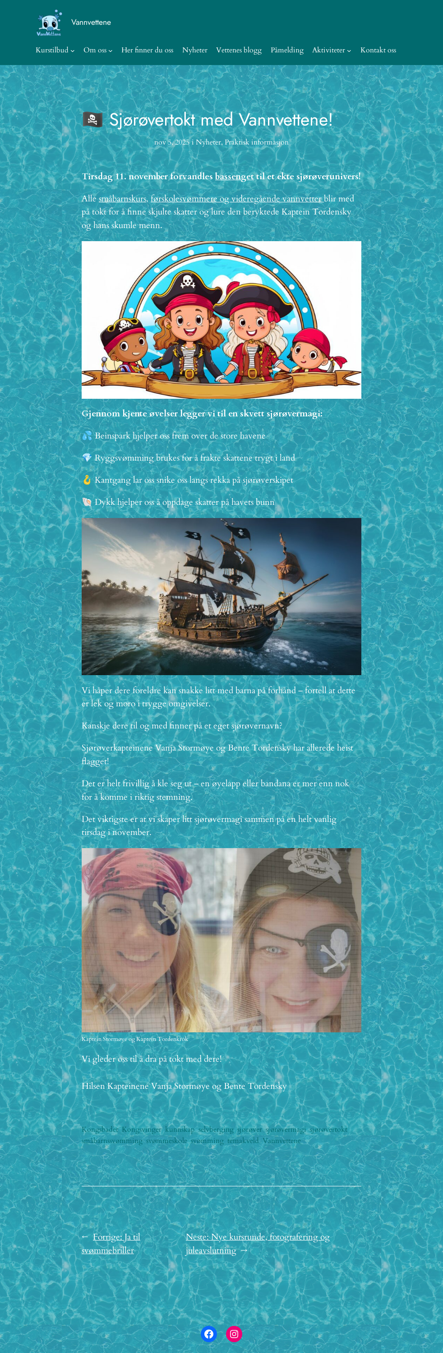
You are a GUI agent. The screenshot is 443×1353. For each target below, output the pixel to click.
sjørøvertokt (328, 1129)
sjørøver (249, 1129)
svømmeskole (166, 1141)
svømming (207, 1141)
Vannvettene (91, 22)
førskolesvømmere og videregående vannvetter (237, 199)
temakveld (243, 1141)
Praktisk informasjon (257, 142)
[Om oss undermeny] (110, 50)
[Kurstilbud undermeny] (72, 50)
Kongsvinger (142, 1129)
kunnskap (180, 1129)
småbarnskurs (122, 199)
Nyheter (208, 142)
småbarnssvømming (112, 1141)
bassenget (234, 176)
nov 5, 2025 (171, 142)
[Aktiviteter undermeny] (349, 50)
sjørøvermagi (286, 1129)
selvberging (216, 1129)
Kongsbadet (100, 1129)
